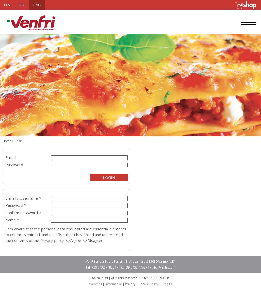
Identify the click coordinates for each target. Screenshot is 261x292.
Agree (75, 240)
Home (7, 141)
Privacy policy (52, 240)
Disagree (95, 240)
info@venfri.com (163, 267)
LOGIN (109, 177)
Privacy (130, 284)
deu (21, 4)
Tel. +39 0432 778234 (101, 267)
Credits (166, 284)
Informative (113, 284)
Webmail (95, 284)
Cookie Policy (148, 284)
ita (7, 4)
